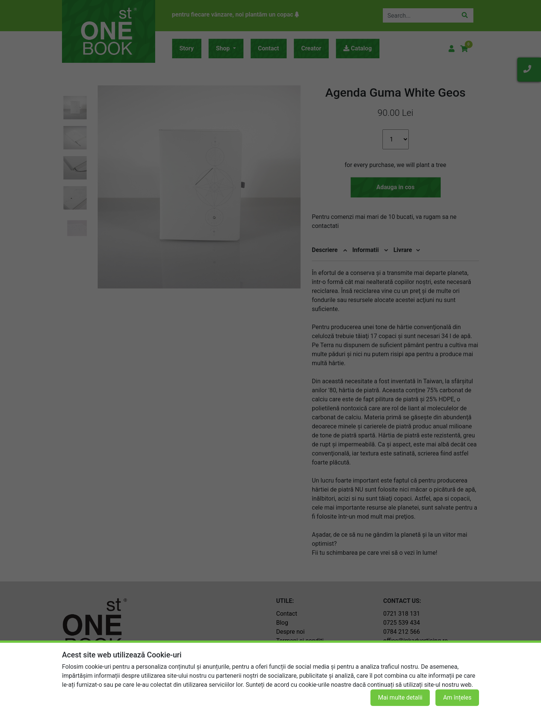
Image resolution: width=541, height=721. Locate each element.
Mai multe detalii (400, 697)
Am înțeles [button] (457, 697)
